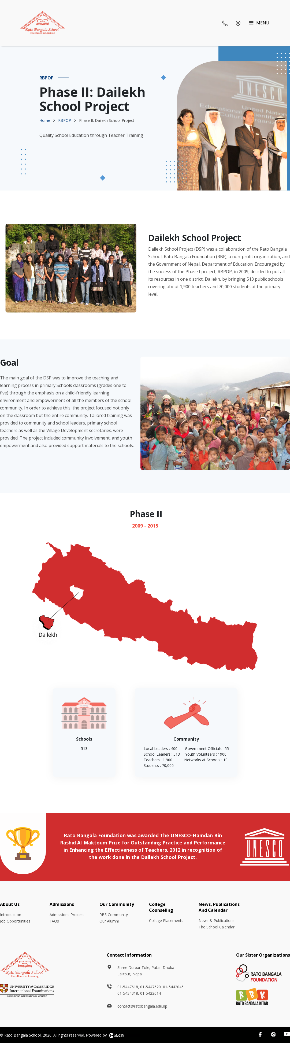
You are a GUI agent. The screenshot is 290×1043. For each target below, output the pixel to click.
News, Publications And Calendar (219, 907)
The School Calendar (217, 926)
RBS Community (113, 914)
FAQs (54, 921)
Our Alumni (109, 921)
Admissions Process (67, 914)
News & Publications (217, 920)
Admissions (62, 904)
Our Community (116, 904)
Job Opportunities (15, 921)
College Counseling (161, 907)
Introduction (10, 914)
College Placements (166, 920)
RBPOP (64, 120)
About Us (10, 904)
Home (44, 120)
